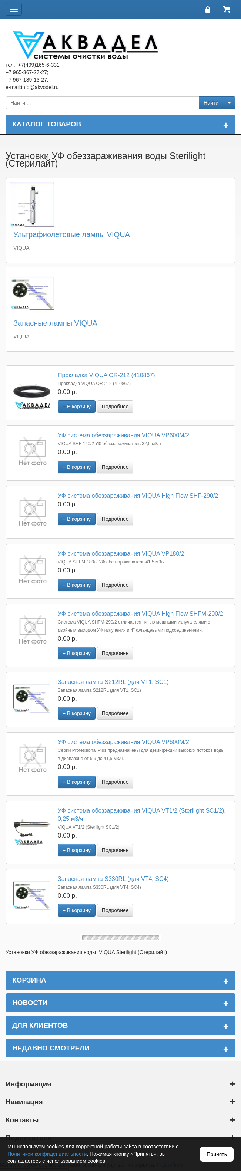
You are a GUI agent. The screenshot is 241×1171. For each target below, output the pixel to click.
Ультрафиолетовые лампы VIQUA (71, 234)
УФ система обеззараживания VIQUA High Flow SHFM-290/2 (140, 614)
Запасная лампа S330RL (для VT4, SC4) (113, 879)
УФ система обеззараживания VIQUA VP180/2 (121, 553)
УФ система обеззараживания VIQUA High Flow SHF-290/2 (138, 496)
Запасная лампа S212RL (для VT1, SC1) (113, 682)
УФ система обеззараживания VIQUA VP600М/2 (123, 435)
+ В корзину (77, 406)
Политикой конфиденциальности (47, 1154)
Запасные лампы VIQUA (55, 323)
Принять (217, 1154)
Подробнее (115, 406)
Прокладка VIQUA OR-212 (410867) (106, 375)
